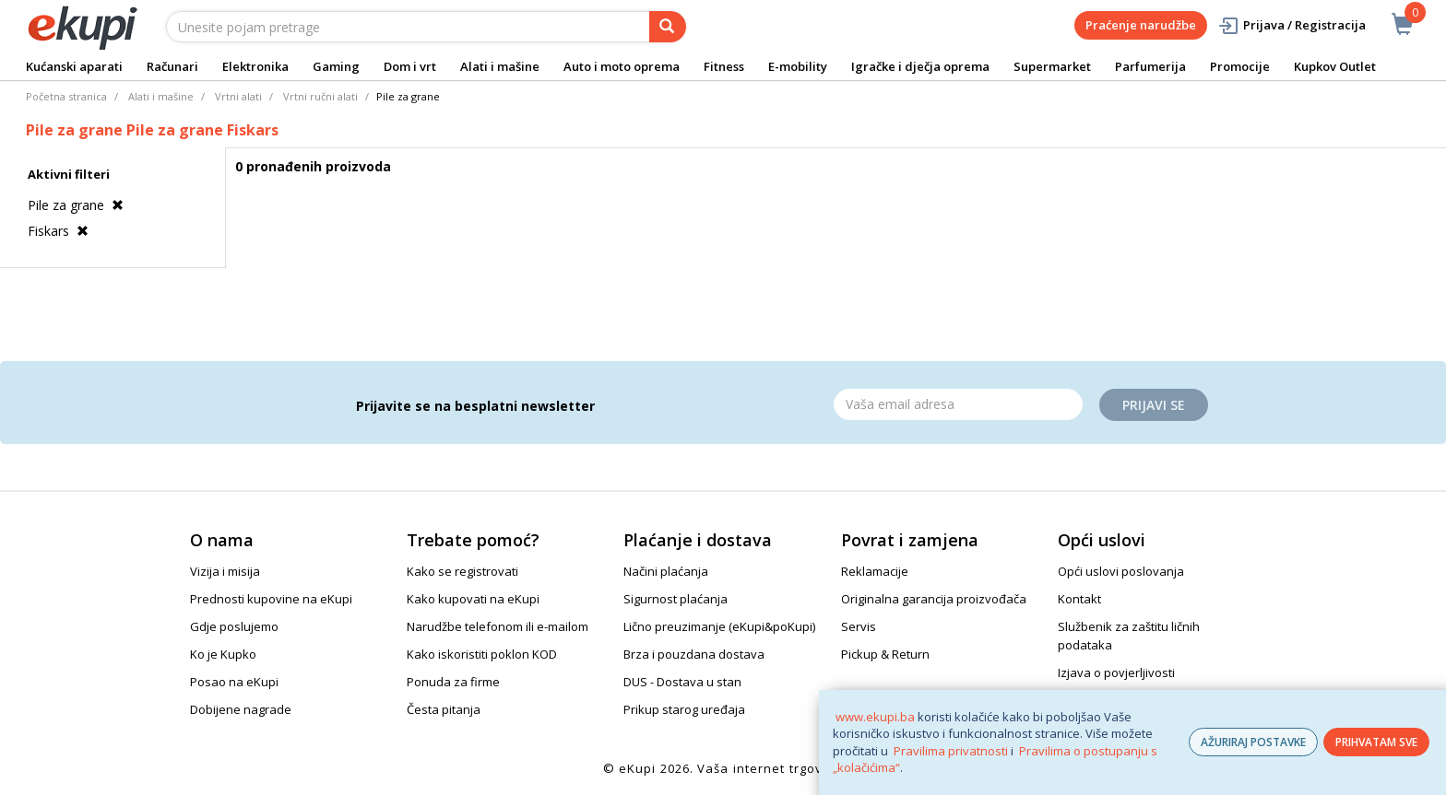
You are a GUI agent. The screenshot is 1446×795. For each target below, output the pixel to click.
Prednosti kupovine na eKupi (271, 598)
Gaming (336, 66)
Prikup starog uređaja (684, 709)
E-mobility (797, 66)
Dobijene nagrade (240, 709)
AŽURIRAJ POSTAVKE (1253, 742)
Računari (172, 66)
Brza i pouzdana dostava (693, 654)
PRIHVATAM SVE (1376, 742)
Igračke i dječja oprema (920, 66)
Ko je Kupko (223, 654)
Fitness (724, 66)
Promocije (1240, 66)
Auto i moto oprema (621, 66)
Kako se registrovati (462, 571)
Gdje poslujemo (234, 626)
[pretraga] (667, 26)
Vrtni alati (238, 96)
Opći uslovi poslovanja (1121, 571)
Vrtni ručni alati (320, 96)
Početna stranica (66, 96)
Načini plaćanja (665, 571)
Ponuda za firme (453, 681)
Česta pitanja (443, 709)
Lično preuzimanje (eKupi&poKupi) (719, 626)
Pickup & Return (885, 654)
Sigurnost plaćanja (675, 598)
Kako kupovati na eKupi (473, 598)
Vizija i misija (225, 571)
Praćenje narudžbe (1140, 25)
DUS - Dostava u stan (682, 681)
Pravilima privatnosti (951, 750)
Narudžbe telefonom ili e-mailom (497, 626)
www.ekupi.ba (875, 716)
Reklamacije (874, 571)
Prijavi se (1153, 405)
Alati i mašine (499, 66)
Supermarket (1052, 66)
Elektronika (255, 66)
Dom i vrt (410, 66)
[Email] (958, 404)
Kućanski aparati (74, 66)
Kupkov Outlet (1335, 66)
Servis (858, 626)
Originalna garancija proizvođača (933, 598)
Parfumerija (1150, 66)
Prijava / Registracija (1291, 25)
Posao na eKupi (234, 681)
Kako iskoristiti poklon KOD (482, 654)
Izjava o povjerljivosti (1116, 672)
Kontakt (1079, 598)
